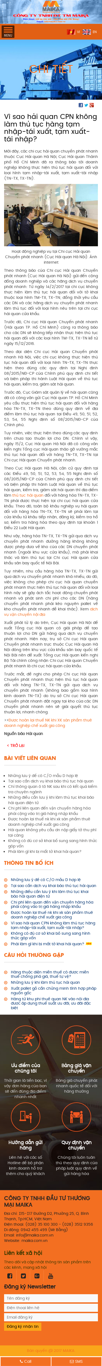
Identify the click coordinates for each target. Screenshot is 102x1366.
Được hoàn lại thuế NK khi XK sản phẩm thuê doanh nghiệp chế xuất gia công (48, 723)
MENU (7, 31)
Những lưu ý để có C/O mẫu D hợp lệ (46, 880)
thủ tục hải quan (28, 495)
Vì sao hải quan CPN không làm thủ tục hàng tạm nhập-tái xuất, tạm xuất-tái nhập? (53, 925)
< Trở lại (15, 746)
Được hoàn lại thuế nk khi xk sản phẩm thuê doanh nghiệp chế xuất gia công (52, 915)
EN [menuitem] (95, 32)
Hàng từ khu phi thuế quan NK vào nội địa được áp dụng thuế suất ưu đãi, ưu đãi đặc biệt (51, 1004)
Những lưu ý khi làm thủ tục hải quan (45, 982)
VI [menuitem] (78, 32)
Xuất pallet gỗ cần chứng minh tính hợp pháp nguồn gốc (53, 991)
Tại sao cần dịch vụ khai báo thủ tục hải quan (53, 886)
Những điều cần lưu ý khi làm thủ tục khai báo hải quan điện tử (49, 894)
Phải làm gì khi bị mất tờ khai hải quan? (47, 944)
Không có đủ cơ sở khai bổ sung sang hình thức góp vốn (50, 936)
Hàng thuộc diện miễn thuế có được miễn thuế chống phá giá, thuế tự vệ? (50, 974)
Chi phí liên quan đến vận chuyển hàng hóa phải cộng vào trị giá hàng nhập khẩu (52, 904)
